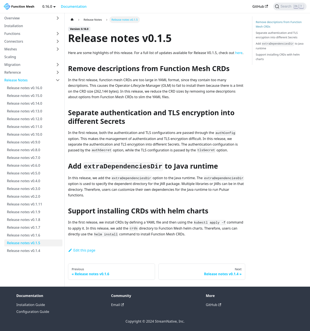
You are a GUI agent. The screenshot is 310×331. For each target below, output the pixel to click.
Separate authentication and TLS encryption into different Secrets (277, 35)
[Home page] (72, 19)
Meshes (10, 49)
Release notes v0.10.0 (24, 134)
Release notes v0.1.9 (23, 212)
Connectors (13, 41)
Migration (12, 64)
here (238, 52)
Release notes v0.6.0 (23, 165)
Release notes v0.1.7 (23, 227)
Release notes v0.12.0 (24, 119)
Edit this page (81, 250)
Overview (12, 18)
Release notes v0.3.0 (23, 188)
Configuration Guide (32, 311)
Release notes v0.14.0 (24, 103)
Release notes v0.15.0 (24, 95)
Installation (13, 25)
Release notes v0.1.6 (23, 235)
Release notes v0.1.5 (23, 243)
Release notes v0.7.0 (23, 157)
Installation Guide (30, 304)
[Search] (290, 6)
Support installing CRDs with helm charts (278, 57)
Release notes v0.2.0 (23, 196)
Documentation (74, 6)
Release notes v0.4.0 (23, 181)
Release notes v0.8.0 (23, 150)
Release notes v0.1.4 (23, 250)
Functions (12, 33)
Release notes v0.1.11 (24, 204)
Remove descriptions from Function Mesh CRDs (279, 24)
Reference (12, 72)
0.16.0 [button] (47, 6)
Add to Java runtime (280, 46)
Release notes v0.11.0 (24, 126)
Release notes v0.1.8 (23, 219)
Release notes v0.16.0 (24, 87)
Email (117, 304)
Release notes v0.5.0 (23, 173)
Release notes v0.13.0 (24, 111)
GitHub (260, 6)
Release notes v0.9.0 (23, 142)
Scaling (10, 56)
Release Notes (16, 80)
